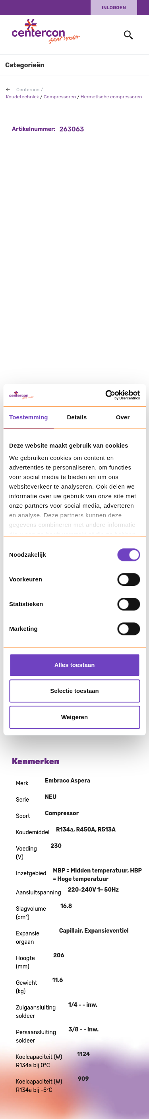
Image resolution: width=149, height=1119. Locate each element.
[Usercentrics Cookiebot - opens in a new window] (106, 395)
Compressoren (60, 97)
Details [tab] (77, 417)
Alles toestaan (74, 664)
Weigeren (74, 717)
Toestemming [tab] (28, 417)
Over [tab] (123, 417)
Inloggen (114, 7)
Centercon (28, 89)
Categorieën (25, 65)
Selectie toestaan (74, 690)
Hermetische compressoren (111, 97)
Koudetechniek (22, 97)
